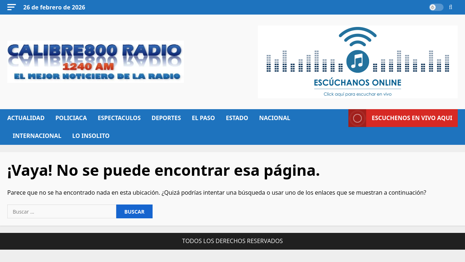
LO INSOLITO (91, 136)
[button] (11, 7)
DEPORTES (166, 118)
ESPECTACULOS (119, 118)
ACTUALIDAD (26, 118)
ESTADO (237, 118)
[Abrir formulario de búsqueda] (450, 7)
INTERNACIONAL (37, 136)
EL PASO (203, 118)
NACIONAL (274, 118)
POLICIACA (71, 118)
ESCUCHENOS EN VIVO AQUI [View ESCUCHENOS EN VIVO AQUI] (400, 118)
